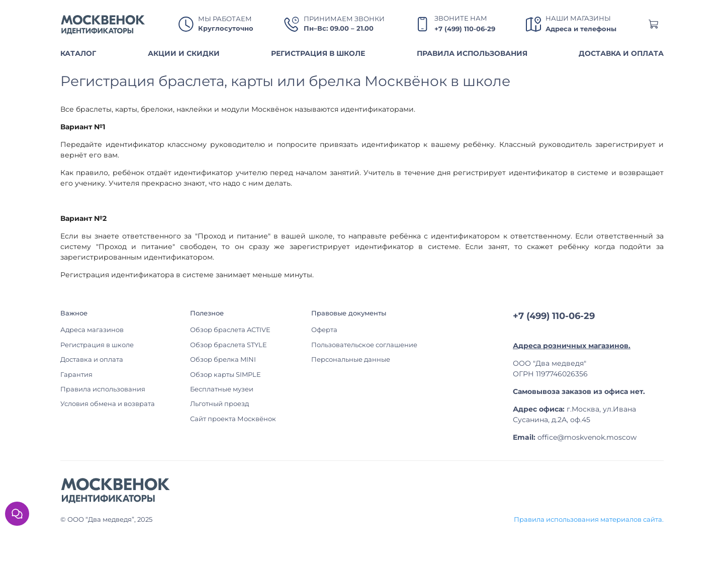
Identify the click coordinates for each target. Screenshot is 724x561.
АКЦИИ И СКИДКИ (184, 53)
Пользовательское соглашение (364, 345)
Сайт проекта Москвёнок (233, 419)
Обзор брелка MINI (223, 359)
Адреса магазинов (92, 330)
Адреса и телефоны (581, 29)
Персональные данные (350, 359)
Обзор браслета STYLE (228, 345)
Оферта (324, 330)
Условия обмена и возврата (107, 404)
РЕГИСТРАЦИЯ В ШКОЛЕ (318, 53)
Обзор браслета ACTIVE (230, 330)
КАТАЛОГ (78, 53)
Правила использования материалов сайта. (589, 519)
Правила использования (102, 389)
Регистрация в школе (97, 345)
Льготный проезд (219, 404)
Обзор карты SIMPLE (225, 374)
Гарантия (76, 374)
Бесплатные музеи (221, 389)
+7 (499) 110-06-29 (464, 29)
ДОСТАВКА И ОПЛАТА (621, 53)
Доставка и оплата (91, 359)
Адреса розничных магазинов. (571, 345)
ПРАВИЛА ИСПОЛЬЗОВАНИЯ (472, 53)
